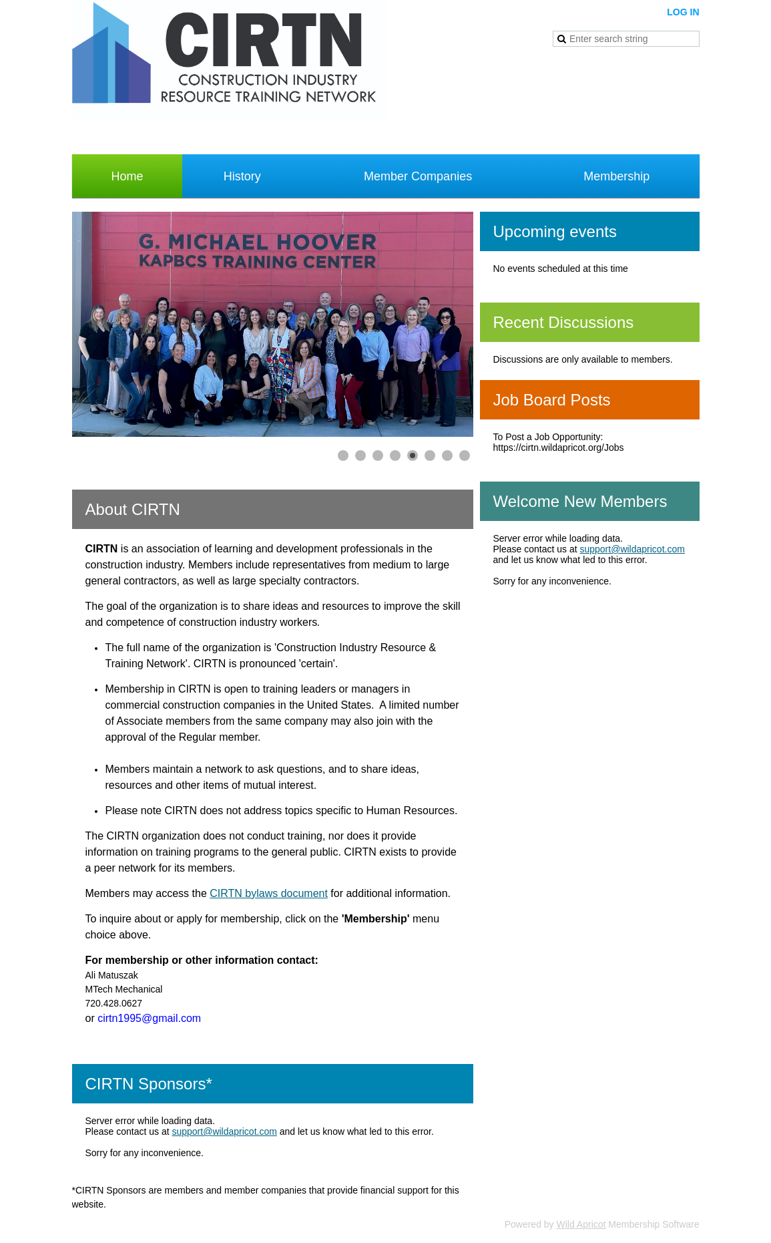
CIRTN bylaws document (269, 893)
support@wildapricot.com (224, 1131)
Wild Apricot (581, 1224)
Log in (683, 12)
